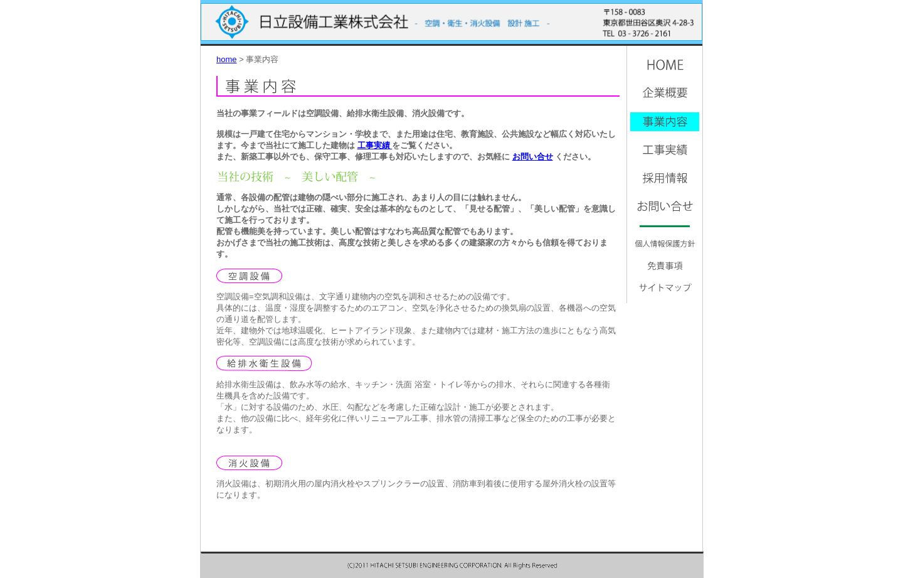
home (226, 59)
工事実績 (375, 145)
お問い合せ (532, 156)
